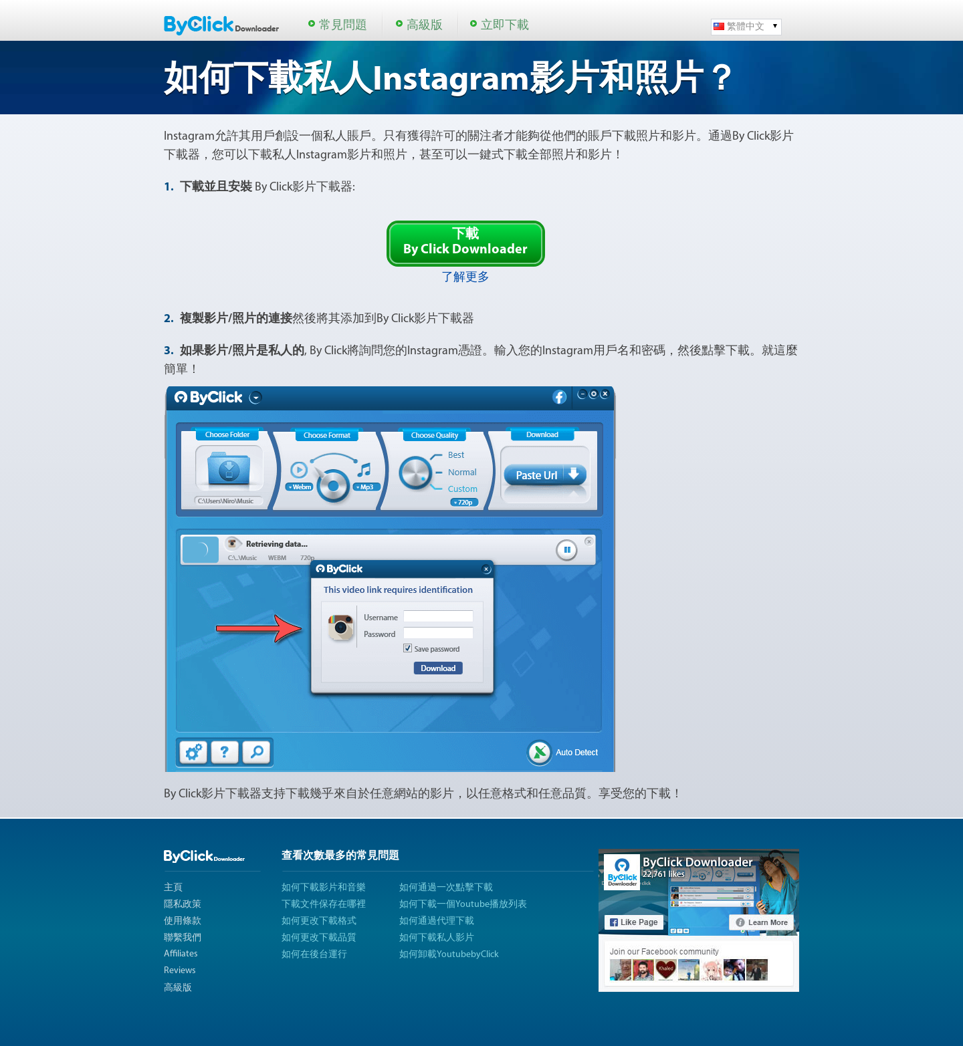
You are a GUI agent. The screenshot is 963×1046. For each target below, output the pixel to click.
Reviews (180, 971)
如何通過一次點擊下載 (446, 888)
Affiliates (181, 954)
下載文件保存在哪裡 (324, 905)
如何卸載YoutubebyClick (449, 955)
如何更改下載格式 (319, 921)
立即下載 (505, 25)
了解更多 (465, 277)
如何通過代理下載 (436, 921)
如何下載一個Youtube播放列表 (463, 905)
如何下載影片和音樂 (324, 888)
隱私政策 (182, 905)
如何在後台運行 (314, 955)
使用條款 (182, 921)
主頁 (173, 888)
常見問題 (343, 25)
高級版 (425, 25)
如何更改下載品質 (319, 938)
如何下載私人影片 (436, 938)
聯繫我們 (182, 938)
